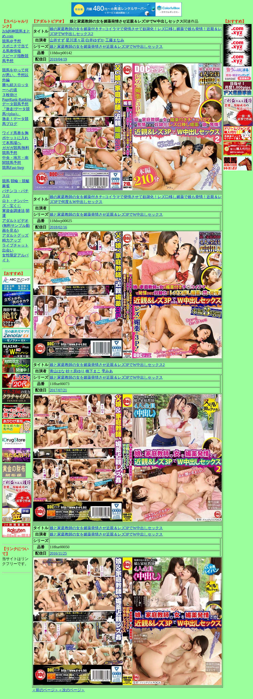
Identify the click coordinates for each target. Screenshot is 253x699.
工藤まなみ (114, 40)
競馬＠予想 (11, 41)
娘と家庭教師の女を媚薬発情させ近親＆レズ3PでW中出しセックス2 (107, 365)
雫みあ (107, 371)
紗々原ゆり (75, 371)
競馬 (6, 181)
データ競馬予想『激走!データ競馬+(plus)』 (16, 109)
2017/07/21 (58, 390)
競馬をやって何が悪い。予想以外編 (15, 75)
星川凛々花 (75, 40)
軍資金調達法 (13, 211)
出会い (7, 250)
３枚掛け (9, 95)
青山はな (57, 371)
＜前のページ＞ (45, 690)
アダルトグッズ (15, 235)
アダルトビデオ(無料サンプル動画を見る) (16, 225)
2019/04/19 (58, 59)
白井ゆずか (95, 40)
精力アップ (11, 240)
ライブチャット (15, 245)
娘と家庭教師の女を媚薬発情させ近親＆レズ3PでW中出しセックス (106, 47)
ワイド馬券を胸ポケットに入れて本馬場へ (15, 138)
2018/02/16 (58, 227)
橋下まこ (93, 371)
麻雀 (6, 186)
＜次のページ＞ (71, 690)
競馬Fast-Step (13, 168)
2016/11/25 (58, 553)
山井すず (57, 40)
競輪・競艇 (20, 181)
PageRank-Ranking (16, 100)
